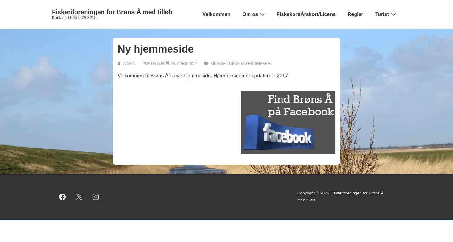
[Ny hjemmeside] (184, 63)
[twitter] (79, 196)
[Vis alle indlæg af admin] (127, 63)
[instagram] (96, 196)
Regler (355, 14)
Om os (255, 14)
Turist (386, 14)
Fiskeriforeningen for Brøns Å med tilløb (112, 11)
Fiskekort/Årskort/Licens (306, 14)
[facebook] (63, 196)
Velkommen (217, 14)
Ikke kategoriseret (252, 63)
